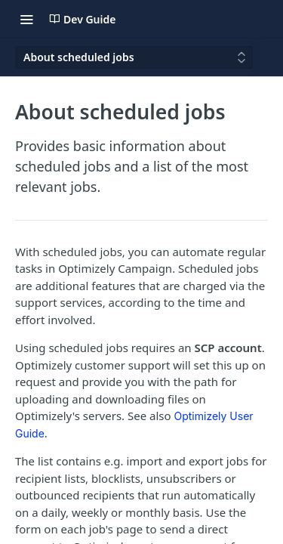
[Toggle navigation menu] (26, 19)
